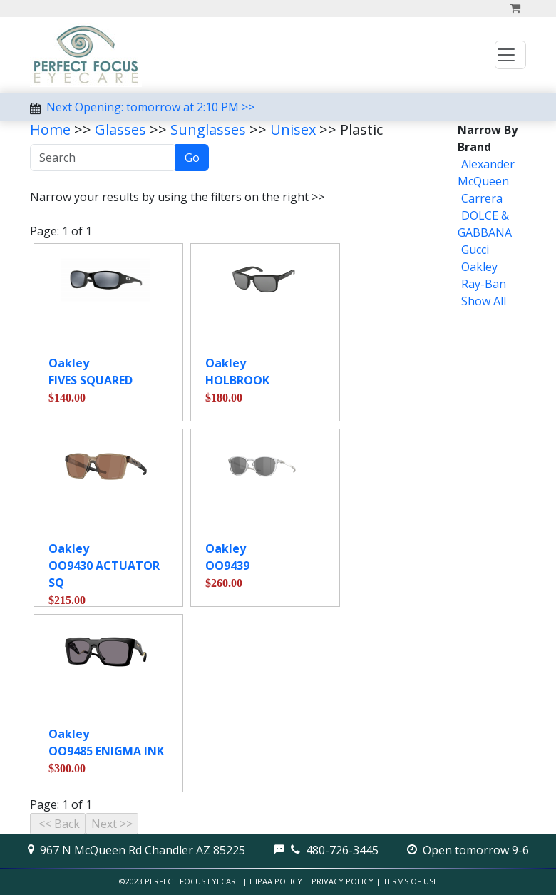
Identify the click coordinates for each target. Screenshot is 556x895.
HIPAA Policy (275, 881)
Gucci (475, 249)
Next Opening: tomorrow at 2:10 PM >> (150, 107)
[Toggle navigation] (510, 55)
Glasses (120, 129)
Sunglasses (208, 129)
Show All (483, 301)
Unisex (293, 129)
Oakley (479, 267)
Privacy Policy (343, 881)
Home (50, 129)
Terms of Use (410, 881)
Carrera (482, 198)
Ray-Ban (483, 284)
